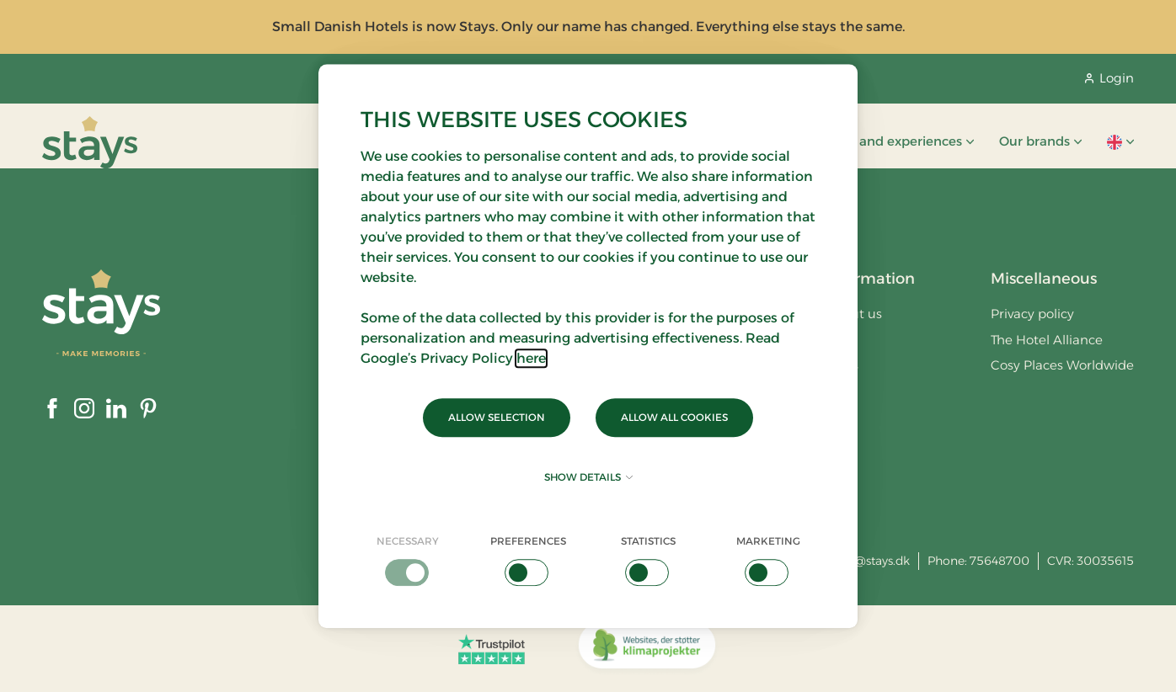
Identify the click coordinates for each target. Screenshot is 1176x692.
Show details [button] (588, 477)
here (531, 358)
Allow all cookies (674, 417)
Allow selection (496, 417)
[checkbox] (408, 560)
